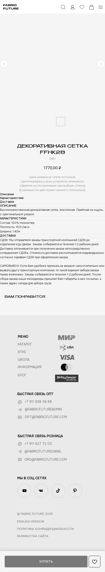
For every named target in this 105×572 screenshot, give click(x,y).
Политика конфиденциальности (45, 529)
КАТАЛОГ (25, 344)
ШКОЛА (23, 359)
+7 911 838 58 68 (38, 402)
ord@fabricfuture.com (45, 459)
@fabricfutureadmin (43, 409)
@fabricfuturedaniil (43, 451)
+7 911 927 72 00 (38, 444)
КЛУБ (22, 352)
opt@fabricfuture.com (46, 417)
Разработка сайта (32, 536)
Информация (30, 367)
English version (30, 521)
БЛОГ (22, 375)
